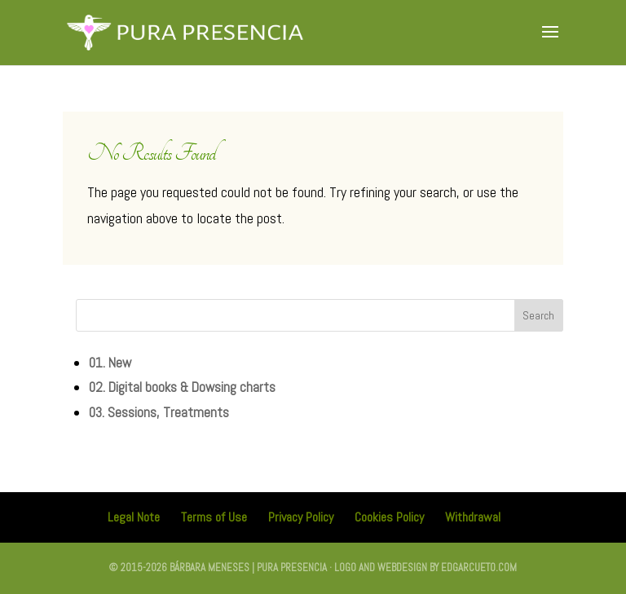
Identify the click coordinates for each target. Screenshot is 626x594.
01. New (110, 363)
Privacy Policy (300, 517)
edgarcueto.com (479, 567)
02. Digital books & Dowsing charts (182, 387)
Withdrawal (472, 517)
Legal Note (134, 517)
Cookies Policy (389, 517)
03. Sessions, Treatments (159, 412)
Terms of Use (214, 517)
